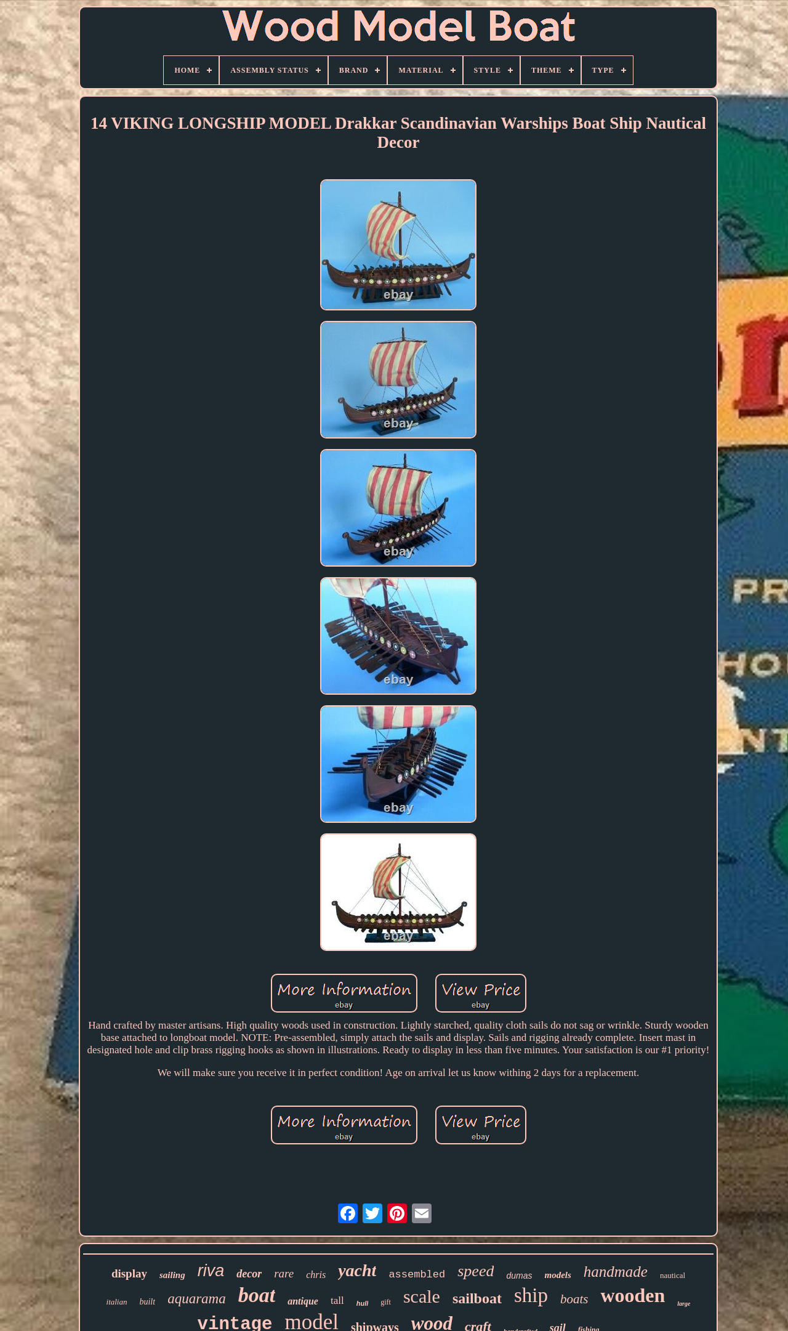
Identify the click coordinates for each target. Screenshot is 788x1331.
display (129, 1273)
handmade (616, 1271)
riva (211, 1270)
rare (284, 1273)
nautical (672, 1275)
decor (249, 1274)
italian (117, 1301)
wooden (632, 1295)
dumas (519, 1275)
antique (302, 1301)
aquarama (196, 1298)
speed (475, 1271)
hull (362, 1303)
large (683, 1303)
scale (421, 1296)
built (147, 1301)
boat (256, 1295)
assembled (416, 1274)
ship (531, 1295)
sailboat (477, 1298)
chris (316, 1274)
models (557, 1275)
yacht (357, 1270)
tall (337, 1300)
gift (385, 1302)
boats (574, 1299)
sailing (172, 1275)
